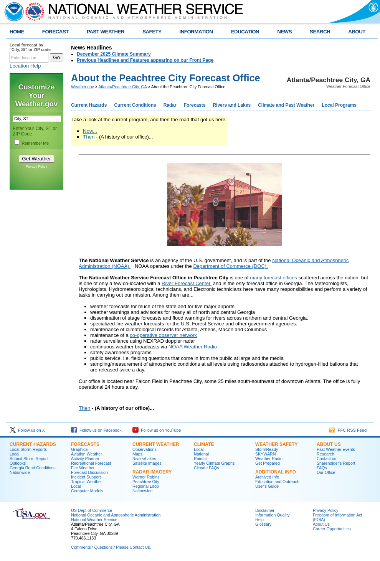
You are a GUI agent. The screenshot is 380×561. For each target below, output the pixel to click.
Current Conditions (135, 105)
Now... (90, 131)
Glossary (263, 524)
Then (88, 137)
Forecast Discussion (89, 472)
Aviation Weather (86, 454)
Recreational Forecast (91, 463)
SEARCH (320, 32)
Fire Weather (82, 467)
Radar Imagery (152, 472)
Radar (170, 105)
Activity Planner (85, 458)
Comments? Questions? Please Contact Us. (111, 547)
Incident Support (86, 477)
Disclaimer (264, 510)
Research (325, 454)
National (201, 454)
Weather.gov (82, 86)
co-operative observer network (163, 335)
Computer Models (87, 490)
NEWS (284, 32)
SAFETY (151, 32)
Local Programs (339, 105)
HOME (17, 32)
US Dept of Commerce (91, 510)
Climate (204, 444)
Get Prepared (267, 463)
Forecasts (195, 105)
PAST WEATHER (105, 32)
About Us (329, 444)
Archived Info (267, 477)
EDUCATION (245, 32)
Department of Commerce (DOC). (230, 266)
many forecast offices (273, 277)
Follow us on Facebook (96, 430)
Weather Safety (276, 444)
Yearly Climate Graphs (214, 463)
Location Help (25, 66)
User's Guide (267, 486)
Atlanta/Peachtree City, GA (122, 86)
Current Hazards (89, 105)
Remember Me (35, 143)
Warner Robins (146, 477)
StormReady (266, 449)
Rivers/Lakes (144, 458)
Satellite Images (147, 463)
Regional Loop (145, 486)
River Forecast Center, (186, 283)
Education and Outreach (277, 481)
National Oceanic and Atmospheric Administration (115, 515)
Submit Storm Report (29, 458)
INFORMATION (196, 32)
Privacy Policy (36, 166)
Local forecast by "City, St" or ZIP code (30, 47)
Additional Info (275, 472)
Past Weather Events (336, 449)
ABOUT (356, 32)
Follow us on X (27, 430)
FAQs (322, 467)
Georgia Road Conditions (33, 467)
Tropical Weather (86, 481)
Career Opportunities (332, 528)
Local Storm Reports (28, 449)
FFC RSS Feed (348, 430)
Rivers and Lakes (232, 105)
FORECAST (55, 32)
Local (14, 454)
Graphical (80, 449)
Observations (144, 449)
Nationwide (20, 472)
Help (259, 519)
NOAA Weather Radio (193, 347)
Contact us (326, 458)
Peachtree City (145, 481)
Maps (137, 454)
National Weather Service (94, 519)
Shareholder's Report (336, 463)
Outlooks (18, 463)
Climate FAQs (206, 467)
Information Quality (272, 515)
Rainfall (201, 458)
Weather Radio (269, 458)
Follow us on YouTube (156, 430)
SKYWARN (265, 454)
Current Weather (155, 444)
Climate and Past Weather (286, 105)
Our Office (326, 472)
